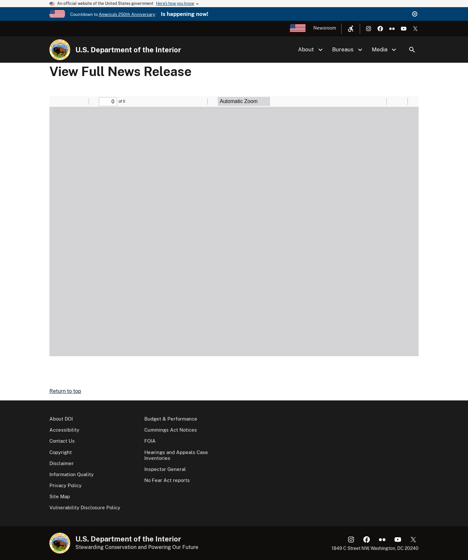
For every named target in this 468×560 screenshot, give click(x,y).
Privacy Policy (65, 485)
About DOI (61, 419)
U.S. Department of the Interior (128, 50)
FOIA (150, 441)
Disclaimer (61, 463)
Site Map (59, 496)
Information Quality (71, 474)
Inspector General (165, 469)
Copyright (60, 452)
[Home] (59, 49)
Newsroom (324, 28)
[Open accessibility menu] (350, 28)
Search (412, 49)
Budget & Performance (170, 419)
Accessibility (64, 430)
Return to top (65, 391)
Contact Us (62, 441)
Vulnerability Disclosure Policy (84, 507)
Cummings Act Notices (170, 430)
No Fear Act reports (167, 480)
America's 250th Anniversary (127, 14)
